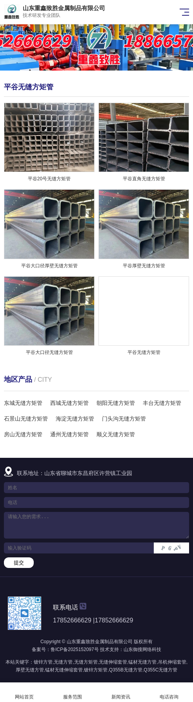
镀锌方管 (43, 662)
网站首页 (24, 692)
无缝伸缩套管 (113, 662)
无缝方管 (63, 662)
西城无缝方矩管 (69, 403)
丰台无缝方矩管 (162, 403)
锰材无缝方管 (142, 662)
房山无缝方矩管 (23, 434)
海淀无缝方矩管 (75, 418)
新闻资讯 (120, 692)
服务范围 (72, 692)
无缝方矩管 (86, 662)
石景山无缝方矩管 (26, 418)
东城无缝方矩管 (23, 403)
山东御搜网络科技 (142, 649)
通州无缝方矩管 (69, 434)
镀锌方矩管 (95, 670)
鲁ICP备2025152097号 (75, 649)
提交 (19, 563)
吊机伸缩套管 (172, 662)
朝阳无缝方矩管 (115, 403)
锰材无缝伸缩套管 (64, 670)
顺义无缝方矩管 (115, 434)
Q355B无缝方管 (125, 670)
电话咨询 (169, 692)
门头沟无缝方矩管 (124, 418)
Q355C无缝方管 (160, 670)
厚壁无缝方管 (30, 670)
